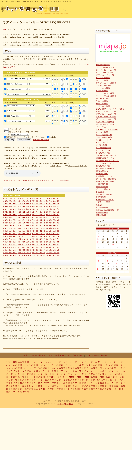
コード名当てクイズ (105, 163)
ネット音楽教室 (65, 404)
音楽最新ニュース (104, 176)
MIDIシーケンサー (104, 140)
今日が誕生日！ (103, 184)
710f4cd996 (38, 256)
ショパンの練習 (103, 98)
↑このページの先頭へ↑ (97, 355)
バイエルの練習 (103, 78)
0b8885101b (24, 198)
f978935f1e (38, 201)
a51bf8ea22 (10, 226)
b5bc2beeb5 (24, 212)
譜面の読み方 (102, 171)
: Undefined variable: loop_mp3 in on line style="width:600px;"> (22, 173)
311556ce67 (52, 218)
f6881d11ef (38, 250)
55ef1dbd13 (38, 215)
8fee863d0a (52, 245)
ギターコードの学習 (105, 122)
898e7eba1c (10, 256)
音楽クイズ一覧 (103, 150)
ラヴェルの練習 (103, 106)
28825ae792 (10, 220)
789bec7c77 (52, 207)
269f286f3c (52, 247)
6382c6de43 (10, 228)
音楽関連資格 (102, 207)
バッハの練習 (102, 91)
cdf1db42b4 (10, 234)
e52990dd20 (38, 204)
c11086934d (24, 201)
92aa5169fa (52, 253)
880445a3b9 (52, 212)
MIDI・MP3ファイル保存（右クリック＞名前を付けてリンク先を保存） (37, 180)
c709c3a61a (52, 204)
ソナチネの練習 (103, 88)
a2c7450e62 (38, 212)
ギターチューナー (104, 127)
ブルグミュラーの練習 (106, 83)
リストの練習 (102, 101)
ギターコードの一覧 (105, 124)
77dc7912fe (52, 237)
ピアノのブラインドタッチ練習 (110, 109)
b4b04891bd (10, 223)
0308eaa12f (38, 198)
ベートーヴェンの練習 (106, 96)
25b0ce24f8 (24, 239)
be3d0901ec (10, 207)
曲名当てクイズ (103, 166)
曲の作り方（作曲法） (106, 168)
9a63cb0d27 (38, 207)
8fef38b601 (38, 245)
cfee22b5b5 (38, 209)
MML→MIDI (102, 143)
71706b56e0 (24, 256)
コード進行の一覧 (104, 135)
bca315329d (24, 207)
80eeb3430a (10, 247)
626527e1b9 (24, 215)
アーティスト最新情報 (106, 179)
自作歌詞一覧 (102, 213)
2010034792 (38, 239)
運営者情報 (101, 215)
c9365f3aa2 (52, 220)
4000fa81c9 (10, 239)
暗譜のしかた (102, 174)
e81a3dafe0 (10, 204)
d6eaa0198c (38, 242)
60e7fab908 (52, 256)
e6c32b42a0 (52, 250)
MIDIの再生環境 (103, 148)
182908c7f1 (52, 239)
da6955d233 (24, 209)
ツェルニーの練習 (104, 85)
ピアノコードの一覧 (105, 75)
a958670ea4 (10, 237)
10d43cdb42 (10, 250)
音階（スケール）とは (106, 111)
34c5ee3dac (10, 231)
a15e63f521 (24, 237)
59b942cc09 (38, 228)
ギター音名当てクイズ (106, 156)
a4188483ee (10, 253)
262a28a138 (10, 201)
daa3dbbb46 (52, 231)
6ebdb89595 (52, 198)
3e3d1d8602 (24, 218)
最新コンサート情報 (105, 181)
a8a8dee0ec (38, 223)
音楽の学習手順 (103, 65)
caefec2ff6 (52, 209)
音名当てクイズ (103, 153)
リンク (99, 205)
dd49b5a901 (24, 242)
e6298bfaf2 (24, 204)
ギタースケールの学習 (106, 117)
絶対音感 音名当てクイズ (107, 161)
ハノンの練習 (102, 80)
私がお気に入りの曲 (105, 200)
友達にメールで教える (34, 355)
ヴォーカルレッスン (105, 67)
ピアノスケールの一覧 (106, 114)
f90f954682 (24, 250)
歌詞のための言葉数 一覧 (107, 210)
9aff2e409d (38, 253)
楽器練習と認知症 (104, 194)
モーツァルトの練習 (105, 93)
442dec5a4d (38, 247)
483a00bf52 (10, 218)
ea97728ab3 (10, 209)
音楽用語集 (101, 197)
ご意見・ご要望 (103, 202)
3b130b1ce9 (38, 218)
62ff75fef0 (10, 215)
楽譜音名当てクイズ (105, 158)
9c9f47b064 (24, 226)
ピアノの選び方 (103, 189)
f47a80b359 (52, 201)
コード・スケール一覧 (106, 70)
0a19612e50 (24, 220)
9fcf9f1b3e (24, 253)
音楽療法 (100, 192)
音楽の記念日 (102, 187)
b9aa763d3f (52, 242)
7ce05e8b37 (52, 226)
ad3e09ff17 (24, 223)
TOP (5, 29)
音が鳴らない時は (41, 140)
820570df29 (10, 198)
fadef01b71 (38, 220)
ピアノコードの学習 (105, 72)
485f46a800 (52, 228)
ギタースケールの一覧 (106, 119)
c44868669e (24, 234)
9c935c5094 (10, 245)
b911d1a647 (10, 212)
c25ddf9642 (38, 234)
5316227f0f (24, 247)
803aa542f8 (38, 226)
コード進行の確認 (104, 137)
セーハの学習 (102, 132)
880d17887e (38, 237)
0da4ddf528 (24, 231)
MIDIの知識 (101, 145)
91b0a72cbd (24, 245)
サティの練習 (102, 104)
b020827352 (52, 234)
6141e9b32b (24, 228)
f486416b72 (10, 242)
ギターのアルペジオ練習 (107, 130)
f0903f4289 (38, 231)
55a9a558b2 (52, 215)
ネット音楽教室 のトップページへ (65, 355)
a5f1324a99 (52, 223)
